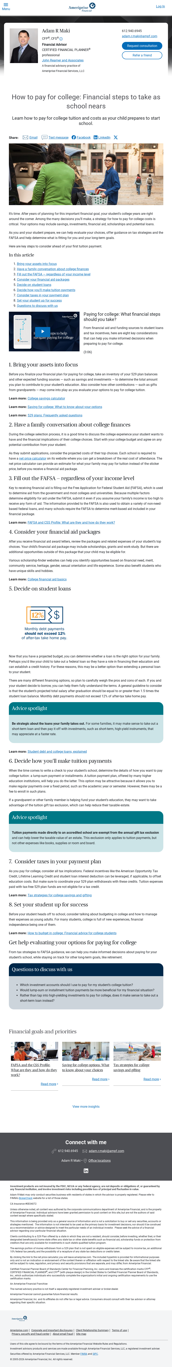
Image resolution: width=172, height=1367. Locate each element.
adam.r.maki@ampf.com (139, 36)
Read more (48, 1084)
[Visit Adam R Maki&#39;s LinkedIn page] (86, 1171)
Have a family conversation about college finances (53, 269)
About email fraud (63, 1333)
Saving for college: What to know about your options (65, 407)
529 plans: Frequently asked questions (55, 415)
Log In (160, 6)
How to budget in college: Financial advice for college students (72, 933)
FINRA (83, 1353)
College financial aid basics (47, 579)
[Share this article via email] (29, 138)
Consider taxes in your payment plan (43, 295)
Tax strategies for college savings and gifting (60, 895)
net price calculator (32, 458)
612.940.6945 (132, 31)
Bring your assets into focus (37, 264)
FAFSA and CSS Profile (44, 522)
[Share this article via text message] (54, 138)
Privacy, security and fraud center (30, 1333)
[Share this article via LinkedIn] (102, 137)
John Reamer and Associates (63, 60)
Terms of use (119, 1330)
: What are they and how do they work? (87, 522)
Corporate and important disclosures (52, 1330)
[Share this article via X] (115, 137)
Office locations (97, 1161)
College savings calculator (46, 398)
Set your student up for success (39, 300)
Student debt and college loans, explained (57, 752)
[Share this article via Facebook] (81, 137)
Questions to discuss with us (37, 306)
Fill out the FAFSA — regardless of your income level (53, 274)
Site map (81, 1333)
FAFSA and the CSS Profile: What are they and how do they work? (34, 1070)
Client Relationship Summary (92, 1330)
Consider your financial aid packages (43, 279)
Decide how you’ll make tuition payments (46, 290)
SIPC (95, 1353)
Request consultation (142, 46)
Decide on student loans (34, 285)
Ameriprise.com (19, 1330)
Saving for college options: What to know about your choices (85, 1067)
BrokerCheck (26, 1198)
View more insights (86, 1107)
